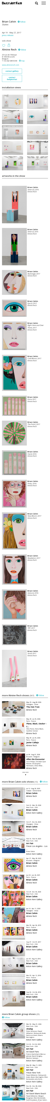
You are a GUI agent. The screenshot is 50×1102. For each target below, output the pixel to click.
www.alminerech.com (10, 65)
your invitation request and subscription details (15, 1087)
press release (7, 35)
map (22, 61)
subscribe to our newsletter (15, 1093)
